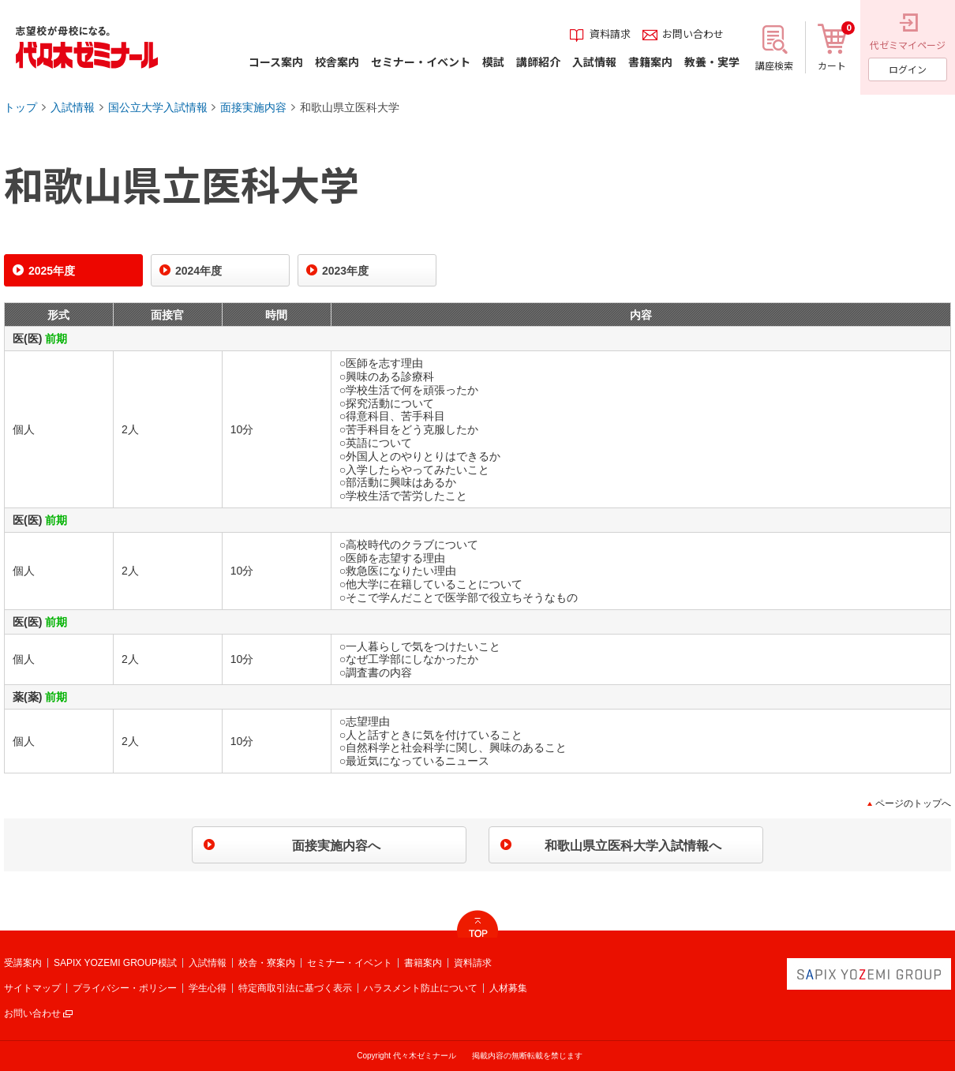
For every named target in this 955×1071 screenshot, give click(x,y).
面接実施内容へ (336, 845)
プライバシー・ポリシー (125, 988)
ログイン (908, 69)
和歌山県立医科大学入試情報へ (633, 845)
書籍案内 (423, 962)
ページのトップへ (913, 803)
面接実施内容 (253, 107)
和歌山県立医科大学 (349, 107)
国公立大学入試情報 (158, 107)
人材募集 (508, 988)
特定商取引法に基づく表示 (295, 988)
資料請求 (473, 962)
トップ (20, 107)
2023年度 (345, 270)
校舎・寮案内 (266, 962)
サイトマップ (32, 988)
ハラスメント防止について (421, 988)
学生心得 (208, 988)
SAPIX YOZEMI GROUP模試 (115, 962)
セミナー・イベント (349, 962)
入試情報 (73, 107)
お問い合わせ (32, 1013)
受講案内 (23, 962)
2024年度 (198, 270)
